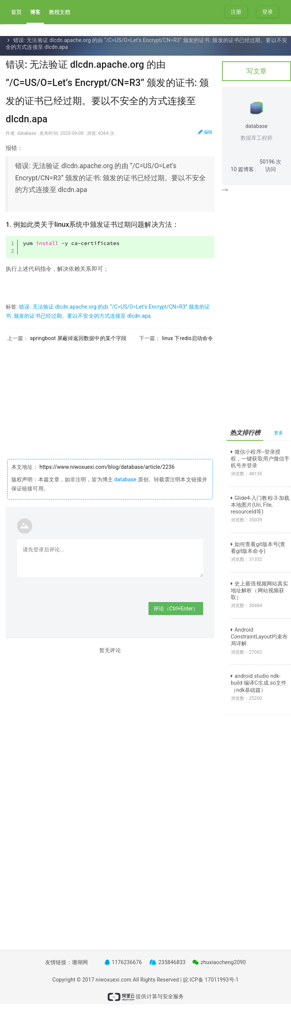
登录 (267, 12)
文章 (30, 33)
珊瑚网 (80, 962)
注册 (236, 12)
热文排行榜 (245, 432)
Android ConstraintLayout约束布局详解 (259, 636)
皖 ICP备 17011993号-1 (211, 980)
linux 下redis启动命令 (187, 338)
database (125, 479)
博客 (35, 12)
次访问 (271, 165)
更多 (278, 432)
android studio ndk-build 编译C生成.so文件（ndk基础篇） (258, 683)
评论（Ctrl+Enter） (175, 609)
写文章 (256, 71)
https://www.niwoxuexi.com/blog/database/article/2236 (106, 467)
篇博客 (242, 169)
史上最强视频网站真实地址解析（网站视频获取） (259, 590)
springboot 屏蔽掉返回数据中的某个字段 (78, 338)
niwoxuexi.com (113, 980)
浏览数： (246, 473)
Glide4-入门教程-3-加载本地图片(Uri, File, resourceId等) (260, 505)
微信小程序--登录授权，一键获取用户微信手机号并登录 (260, 458)
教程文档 (59, 12)
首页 (16, 12)
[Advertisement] (110, 395)
